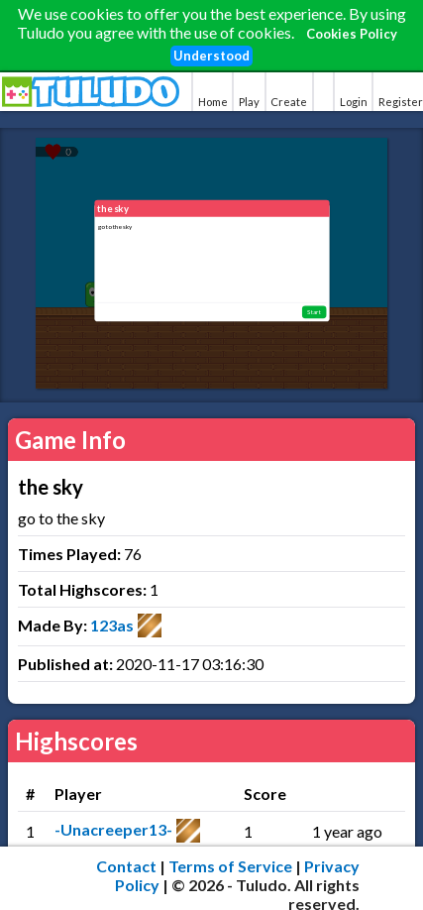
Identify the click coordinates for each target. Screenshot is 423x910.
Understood (211, 55)
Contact (126, 865)
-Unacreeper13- (113, 829)
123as (112, 625)
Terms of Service (230, 865)
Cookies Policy (351, 34)
